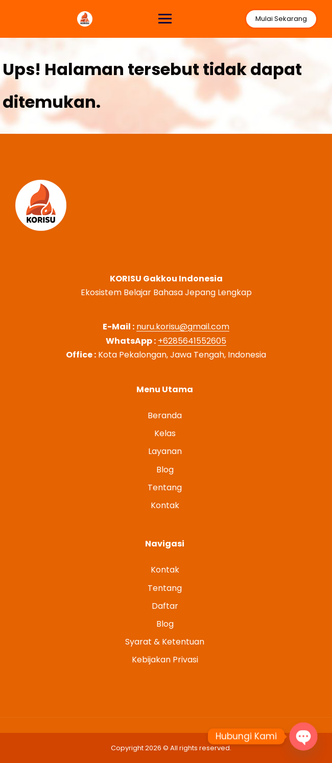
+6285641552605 (192, 341)
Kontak (165, 505)
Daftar (165, 606)
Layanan (165, 451)
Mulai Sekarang (280, 18)
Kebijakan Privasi (165, 659)
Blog (165, 469)
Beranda (165, 415)
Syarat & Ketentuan (164, 642)
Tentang (165, 487)
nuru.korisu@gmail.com (182, 326)
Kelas (165, 433)
